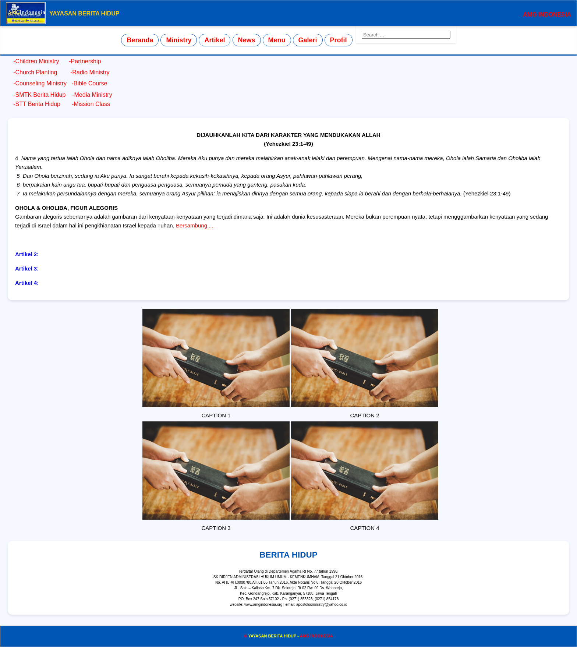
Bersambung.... (194, 225)
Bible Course (91, 83)
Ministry (178, 40)
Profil (338, 40)
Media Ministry (93, 95)
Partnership (86, 61)
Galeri (307, 40)
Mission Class (91, 104)
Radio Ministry (90, 72)
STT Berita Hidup (37, 104)
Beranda (140, 40)
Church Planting (37, 72)
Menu (277, 40)
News (246, 40)
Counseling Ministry (41, 83)
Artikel (214, 40)
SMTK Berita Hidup (40, 95)
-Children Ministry (36, 61)
